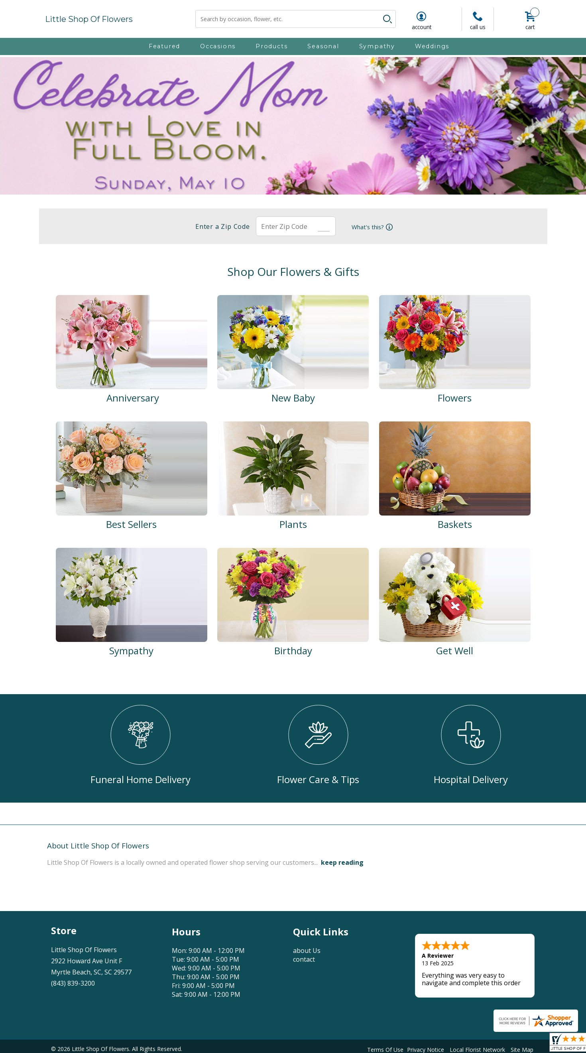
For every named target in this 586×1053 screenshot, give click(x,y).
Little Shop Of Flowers (89, 19)
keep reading (342, 862)
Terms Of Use (385, 1048)
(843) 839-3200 (73, 983)
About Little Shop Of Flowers (98, 845)
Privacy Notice (425, 1048)
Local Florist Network (477, 1048)
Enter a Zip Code (220, 226)
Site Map (522, 1048)
